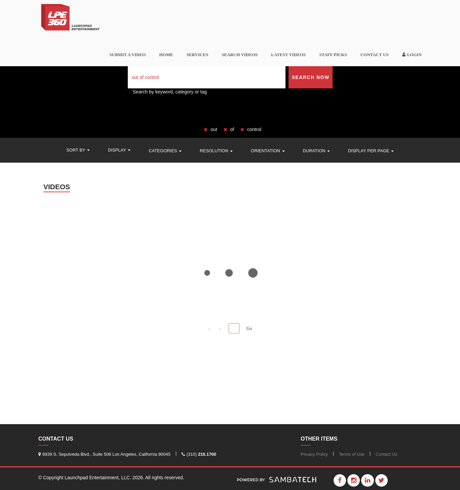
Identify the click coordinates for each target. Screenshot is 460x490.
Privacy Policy (314, 454)
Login (412, 54)
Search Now (310, 77)
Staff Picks (333, 54)
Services (197, 54)
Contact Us (374, 54)
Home (166, 54)
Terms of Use (352, 454)
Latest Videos (288, 54)
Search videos (240, 54)
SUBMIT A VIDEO (128, 54)
